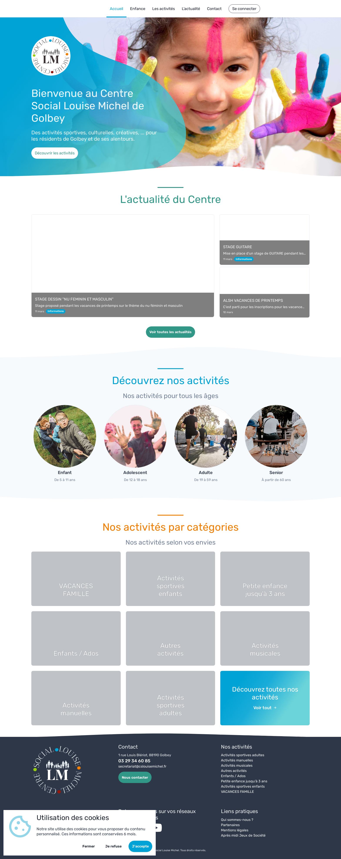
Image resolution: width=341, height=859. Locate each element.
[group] (64, 445)
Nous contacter (135, 777)
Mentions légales (234, 830)
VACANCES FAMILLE (237, 792)
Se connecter (244, 8)
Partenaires (230, 825)
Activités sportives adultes (242, 755)
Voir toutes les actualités (170, 332)
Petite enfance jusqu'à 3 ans (244, 781)
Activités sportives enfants (243, 786)
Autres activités (234, 771)
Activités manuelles (237, 760)
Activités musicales (236, 765)
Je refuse (113, 846)
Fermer (88, 846)
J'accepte (140, 846)
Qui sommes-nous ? (237, 820)
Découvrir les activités (55, 153)
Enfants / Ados (233, 776)
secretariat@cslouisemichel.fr (142, 766)
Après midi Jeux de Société (243, 835)
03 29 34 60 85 (134, 760)
